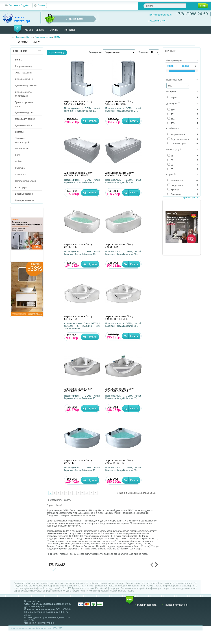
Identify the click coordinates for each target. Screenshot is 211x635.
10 (86, 493)
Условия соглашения (176, 604)
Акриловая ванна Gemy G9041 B (78, 462)
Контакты (69, 29)
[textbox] (164, 5)
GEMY (57, 37)
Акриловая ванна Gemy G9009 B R (119, 246)
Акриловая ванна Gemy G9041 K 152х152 (119, 462)
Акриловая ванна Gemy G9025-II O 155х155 (119, 390)
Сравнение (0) (56, 52)
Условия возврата (146, 604)
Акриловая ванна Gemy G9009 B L (78, 246)
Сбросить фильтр (190, 197)
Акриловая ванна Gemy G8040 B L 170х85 (78, 102)
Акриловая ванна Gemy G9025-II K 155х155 (78, 390)
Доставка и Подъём (19, 5)
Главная (20, 37)
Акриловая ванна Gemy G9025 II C (78, 317)
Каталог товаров (34, 29)
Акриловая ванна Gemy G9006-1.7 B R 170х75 (119, 174)
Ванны (29, 37)
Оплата (41, 5)
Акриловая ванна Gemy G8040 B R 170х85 (119, 102)
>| (95, 493)
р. (195, 66)
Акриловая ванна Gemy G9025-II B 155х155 (119, 317)
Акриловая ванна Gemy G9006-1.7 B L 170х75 (78, 174)
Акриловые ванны (43, 37)
